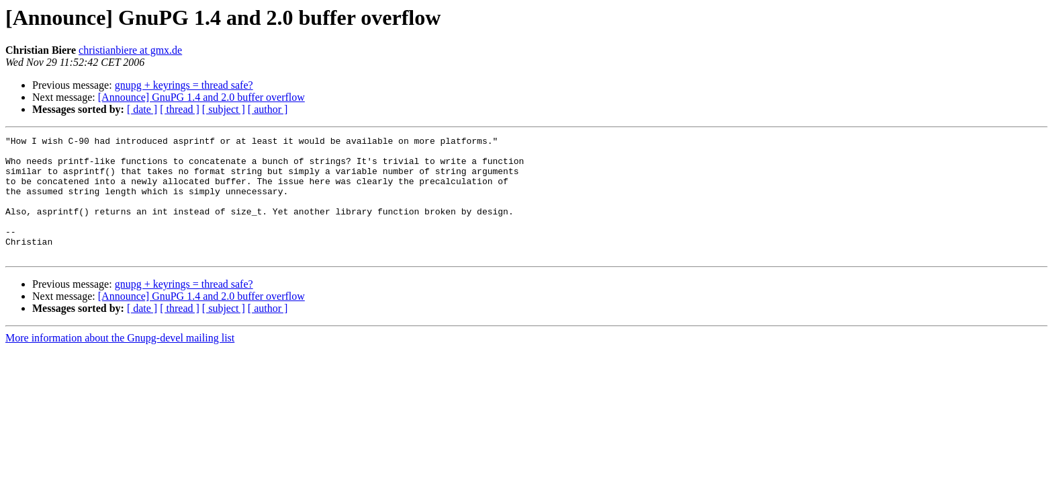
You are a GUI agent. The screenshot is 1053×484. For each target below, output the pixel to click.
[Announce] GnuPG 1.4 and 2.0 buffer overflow (201, 97)
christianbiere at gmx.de (130, 50)
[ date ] (142, 109)
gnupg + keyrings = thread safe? (184, 85)
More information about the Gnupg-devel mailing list (119, 362)
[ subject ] (223, 109)
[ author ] (268, 109)
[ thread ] (179, 109)
